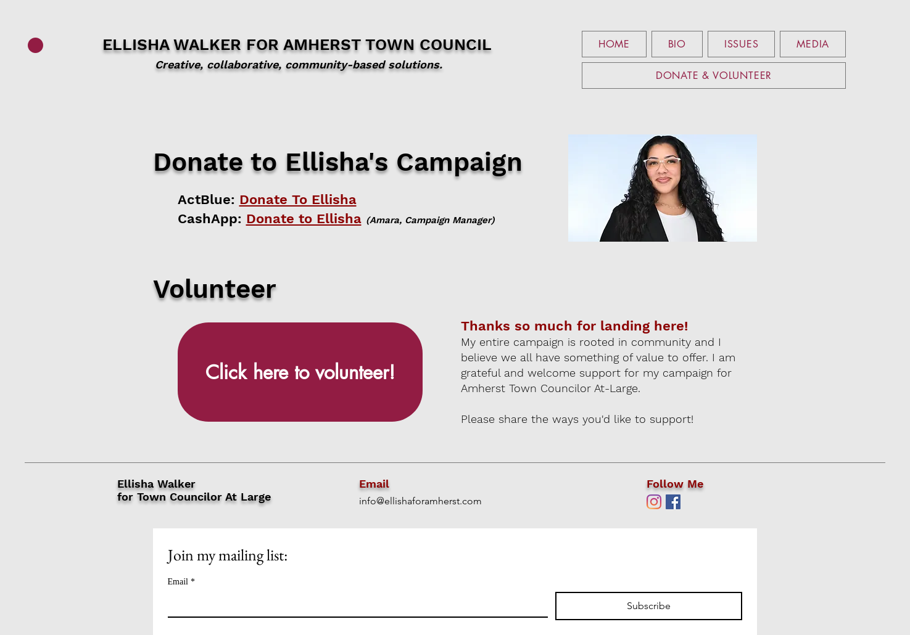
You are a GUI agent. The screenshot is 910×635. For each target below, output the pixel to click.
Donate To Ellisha (298, 199)
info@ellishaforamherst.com (420, 501)
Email (181, 581)
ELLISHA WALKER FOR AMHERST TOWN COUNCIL (297, 53)
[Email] (354, 604)
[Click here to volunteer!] (300, 372)
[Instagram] (654, 501)
